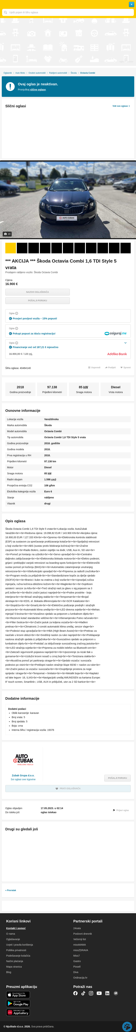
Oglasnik (8, 73)
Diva (75, 972)
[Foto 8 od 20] (91, 248)
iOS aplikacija (18, 994)
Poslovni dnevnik (82, 933)
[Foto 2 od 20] (22, 248)
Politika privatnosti (16, 950)
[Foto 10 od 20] (114, 248)
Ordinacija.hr (80, 977)
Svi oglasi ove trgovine (23, 779)
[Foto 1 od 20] (10, 248)
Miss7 (76, 955)
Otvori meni (4, 4)
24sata (77, 928)
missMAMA (79, 944)
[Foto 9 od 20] (102, 248)
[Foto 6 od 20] (68, 248)
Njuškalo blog (116, 993)
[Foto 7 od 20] (79, 248)
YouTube (99, 993)
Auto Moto (20, 73)
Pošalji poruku (37, 300)
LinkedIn (107, 993)
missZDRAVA (80, 950)
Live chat (127, 1026)
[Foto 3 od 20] (33, 248)
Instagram (91, 993)
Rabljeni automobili (58, 73)
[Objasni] (16, 313)
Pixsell (76, 966)
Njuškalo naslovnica (68, 4)
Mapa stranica (14, 966)
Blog (8, 972)
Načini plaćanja (14, 961)
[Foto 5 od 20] (56, 248)
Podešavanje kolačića (18, 955)
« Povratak (10, 890)
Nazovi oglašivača (37, 292)
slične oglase (38, 89)
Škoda (74, 73)
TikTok (83, 993)
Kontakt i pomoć (16, 928)
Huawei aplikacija (18, 1012)
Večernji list (79, 939)
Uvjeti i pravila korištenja (19, 944)
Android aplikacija (18, 1003)
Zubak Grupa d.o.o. (23, 775)
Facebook (75, 993)
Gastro (77, 961)
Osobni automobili (37, 73)
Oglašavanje (13, 939)
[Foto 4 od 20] (45, 248)
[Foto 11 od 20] (125, 248)
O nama (10, 933)
